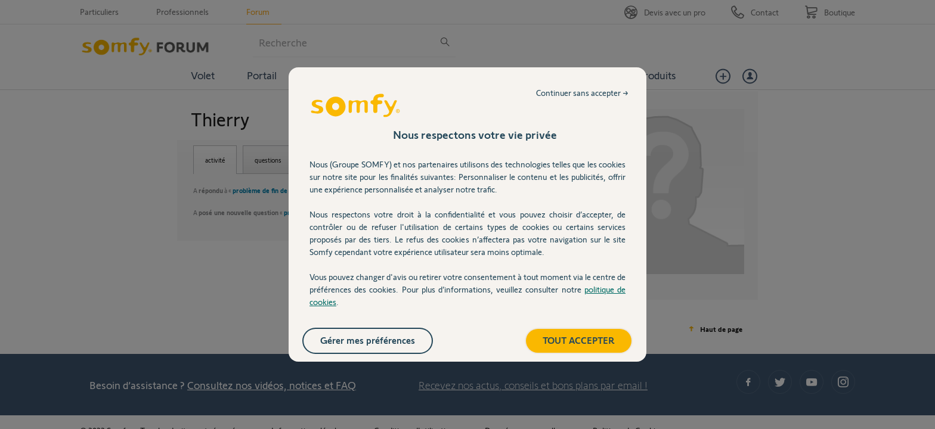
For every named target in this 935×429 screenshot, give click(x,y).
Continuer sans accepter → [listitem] (582, 93)
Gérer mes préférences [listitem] (367, 340)
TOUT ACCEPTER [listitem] (579, 340)
